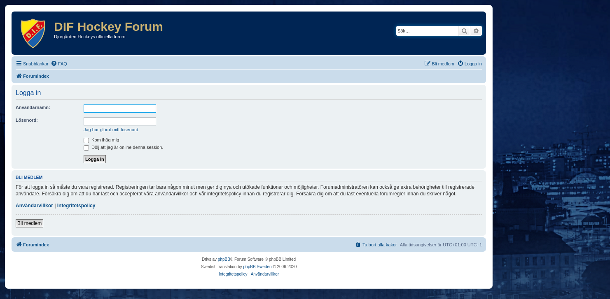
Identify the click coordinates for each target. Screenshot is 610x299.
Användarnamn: (33, 107)
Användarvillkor (34, 206)
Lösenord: (27, 120)
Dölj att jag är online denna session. (123, 147)
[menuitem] (59, 64)
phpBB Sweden (257, 266)
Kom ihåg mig (101, 139)
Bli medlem (29, 223)
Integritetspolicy (76, 206)
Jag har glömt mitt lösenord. (112, 129)
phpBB (224, 259)
